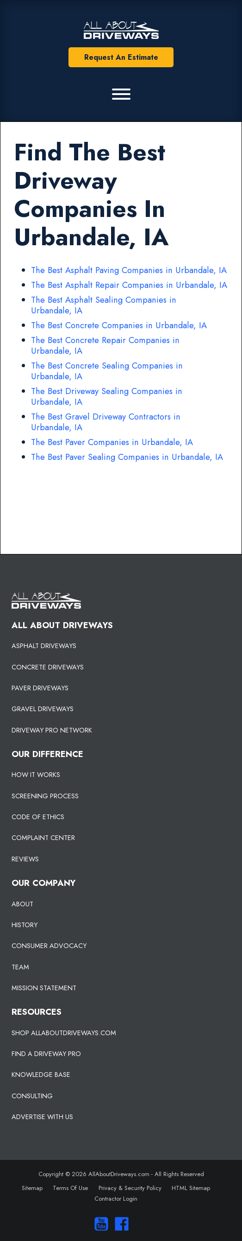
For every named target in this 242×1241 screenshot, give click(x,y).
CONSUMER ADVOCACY (49, 945)
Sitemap (32, 1188)
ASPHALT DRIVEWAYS (44, 645)
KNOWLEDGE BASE (41, 1074)
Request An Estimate (121, 57)
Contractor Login (115, 1198)
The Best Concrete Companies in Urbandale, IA (119, 325)
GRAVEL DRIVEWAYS (43, 708)
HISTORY (24, 924)
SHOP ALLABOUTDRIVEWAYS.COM (64, 1032)
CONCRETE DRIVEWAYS (48, 667)
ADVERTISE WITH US (42, 1116)
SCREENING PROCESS (45, 796)
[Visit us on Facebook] (119, 1224)
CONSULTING (32, 1096)
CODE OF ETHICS (38, 816)
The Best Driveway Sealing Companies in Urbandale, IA (106, 396)
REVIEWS (25, 859)
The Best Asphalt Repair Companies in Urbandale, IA (129, 285)
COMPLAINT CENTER (43, 837)
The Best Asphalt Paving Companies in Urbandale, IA (129, 270)
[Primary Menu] (121, 94)
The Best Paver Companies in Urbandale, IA (112, 442)
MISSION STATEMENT (44, 988)
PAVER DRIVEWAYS (40, 688)
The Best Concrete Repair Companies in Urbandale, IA (105, 345)
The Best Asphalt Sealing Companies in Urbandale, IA (103, 305)
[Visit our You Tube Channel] (99, 1224)
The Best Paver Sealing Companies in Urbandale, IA (127, 457)
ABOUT (22, 904)
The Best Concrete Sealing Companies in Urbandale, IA (107, 370)
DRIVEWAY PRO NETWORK (52, 730)
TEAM (20, 967)
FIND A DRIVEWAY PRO (46, 1053)
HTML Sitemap (191, 1188)
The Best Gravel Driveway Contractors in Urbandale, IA (105, 421)
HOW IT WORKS (36, 774)
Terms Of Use (70, 1188)
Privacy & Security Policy (130, 1188)
